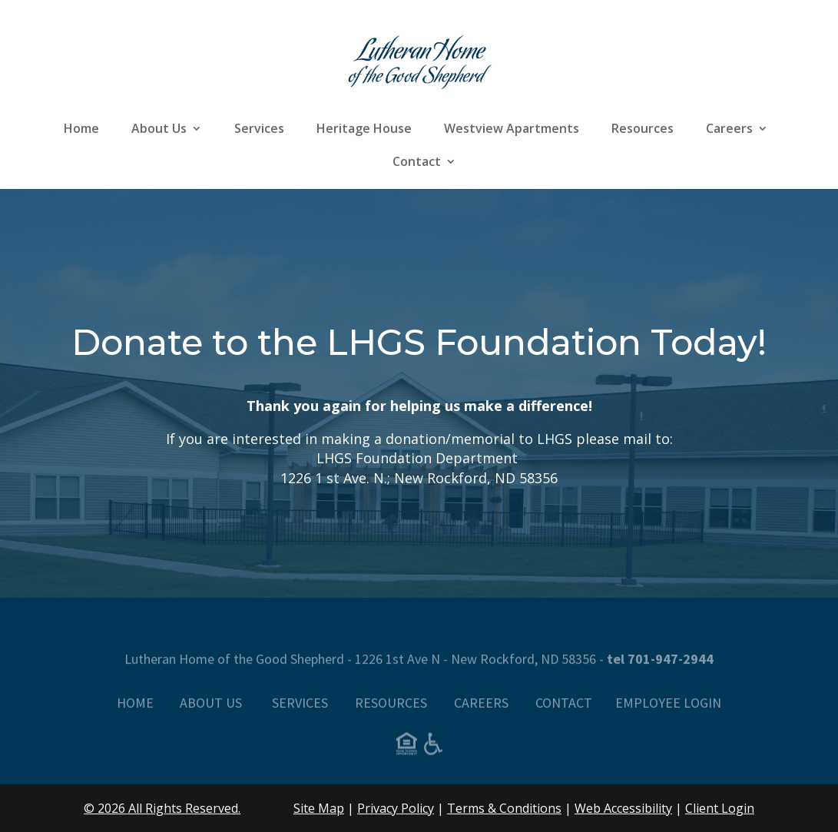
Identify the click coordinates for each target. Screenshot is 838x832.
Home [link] (81, 130)
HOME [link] (135, 712)
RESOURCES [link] (391, 712)
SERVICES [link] (300, 712)
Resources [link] (642, 130)
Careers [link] (729, 130)
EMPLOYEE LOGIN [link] (668, 712)
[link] (420, 60)
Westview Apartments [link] (511, 130)
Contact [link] (417, 163)
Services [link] (259, 130)
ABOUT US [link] (212, 712)
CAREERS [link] (481, 712)
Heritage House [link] (364, 130)
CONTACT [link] (563, 712)
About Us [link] (159, 130)
